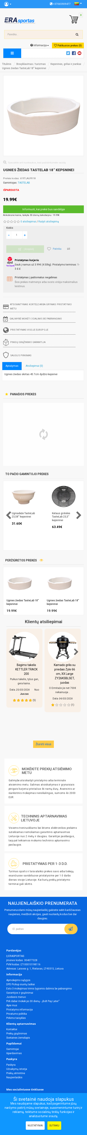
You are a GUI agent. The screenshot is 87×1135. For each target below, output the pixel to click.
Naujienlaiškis (14, 1077)
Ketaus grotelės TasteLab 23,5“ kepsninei (61, 517)
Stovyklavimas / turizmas (31, 64)
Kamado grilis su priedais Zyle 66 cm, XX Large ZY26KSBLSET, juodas (64, 673)
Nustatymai (35, 1125)
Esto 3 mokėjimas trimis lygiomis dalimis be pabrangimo (39, 988)
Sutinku (54, 1125)
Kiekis (9, 227)
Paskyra (11, 1064)
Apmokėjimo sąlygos (18, 980)
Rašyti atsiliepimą (48, 221)
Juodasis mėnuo (16, 997)
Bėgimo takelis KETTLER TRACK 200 (26, 669)
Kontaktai (11, 1029)
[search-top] (77, 34)
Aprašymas (11, 365)
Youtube (80, 53)
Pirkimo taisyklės (16, 1018)
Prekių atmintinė (15, 1073)
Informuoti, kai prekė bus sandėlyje (43, 209)
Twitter (68, 53)
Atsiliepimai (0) (34, 365)
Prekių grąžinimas (16, 1033)
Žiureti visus (43, 744)
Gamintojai (12, 1049)
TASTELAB (24, 182)
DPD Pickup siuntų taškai (20, 984)
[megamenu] (12, 53)
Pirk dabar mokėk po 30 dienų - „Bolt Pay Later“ (33, 1001)
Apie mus (11, 1005)
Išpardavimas (14, 1053)
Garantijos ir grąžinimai (19, 992)
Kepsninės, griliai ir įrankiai (66, 64)
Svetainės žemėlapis (18, 1037)
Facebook (74, 53)
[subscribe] (71, 929)
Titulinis (6, 64)
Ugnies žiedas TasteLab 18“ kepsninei (24, 68)
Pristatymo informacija (19, 1009)
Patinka (54, 248)
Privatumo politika (16, 1013)
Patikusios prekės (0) (68, 45)
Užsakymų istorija (16, 1069)
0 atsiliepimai (28, 221)
